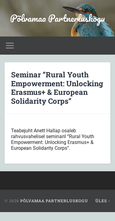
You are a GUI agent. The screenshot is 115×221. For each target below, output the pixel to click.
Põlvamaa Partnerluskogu (57, 18)
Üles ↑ (102, 200)
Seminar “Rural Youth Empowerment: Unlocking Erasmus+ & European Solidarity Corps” (57, 88)
